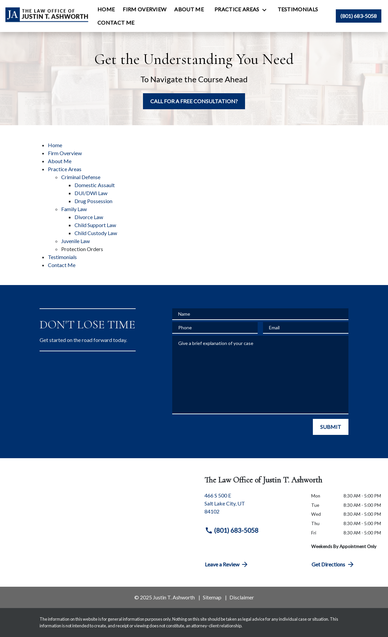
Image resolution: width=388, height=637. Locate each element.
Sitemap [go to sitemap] (212, 597)
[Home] (106, 9)
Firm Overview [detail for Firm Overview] (65, 153)
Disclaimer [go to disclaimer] (241, 597)
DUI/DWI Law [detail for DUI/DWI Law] (90, 193)
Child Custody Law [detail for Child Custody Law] (95, 233)
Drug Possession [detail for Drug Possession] (93, 201)
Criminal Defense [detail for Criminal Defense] (80, 177)
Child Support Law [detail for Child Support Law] (95, 225)
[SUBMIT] (330, 427)
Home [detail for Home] (55, 145)
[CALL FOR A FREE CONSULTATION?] (194, 101)
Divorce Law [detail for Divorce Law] (88, 217)
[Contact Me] (116, 22)
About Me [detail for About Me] (59, 161)
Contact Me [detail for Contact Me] (61, 265)
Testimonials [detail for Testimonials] (62, 257)
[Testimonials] (298, 9)
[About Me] (189, 9)
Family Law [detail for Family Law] (74, 209)
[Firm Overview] (144, 9)
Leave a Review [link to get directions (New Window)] (227, 564)
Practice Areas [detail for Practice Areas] (64, 169)
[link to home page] (46, 16)
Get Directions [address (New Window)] (333, 564)
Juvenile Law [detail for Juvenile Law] (75, 241)
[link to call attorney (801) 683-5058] (358, 16)
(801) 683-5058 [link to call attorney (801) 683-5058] (232, 530)
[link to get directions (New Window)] (253, 506)
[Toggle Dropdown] (266, 9)
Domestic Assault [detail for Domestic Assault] (94, 185)
